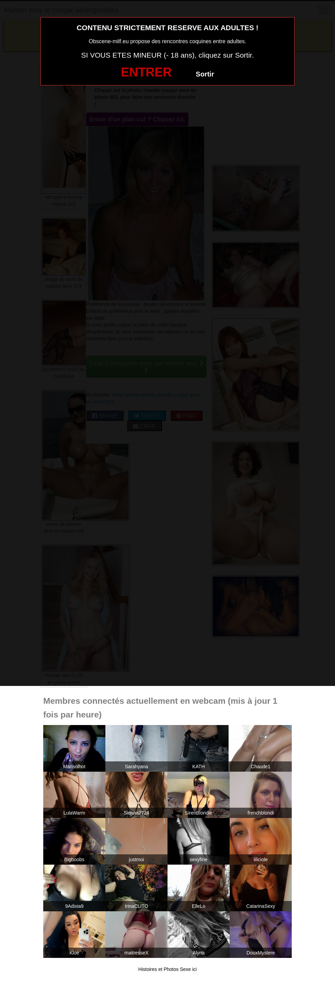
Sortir (205, 74)
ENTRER (146, 72)
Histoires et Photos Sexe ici (167, 969)
